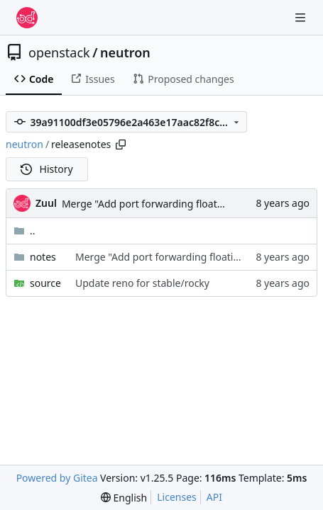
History (47, 169)
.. (24, 230)
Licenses (177, 497)
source (45, 283)
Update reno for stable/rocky (142, 283)
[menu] (124, 497)
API (214, 497)
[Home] (27, 17)
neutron (125, 52)
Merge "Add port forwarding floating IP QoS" (166, 203)
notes (43, 257)
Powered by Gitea (57, 477)
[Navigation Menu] (302, 17)
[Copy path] (121, 144)
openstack (59, 52)
